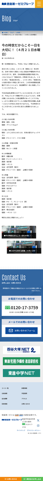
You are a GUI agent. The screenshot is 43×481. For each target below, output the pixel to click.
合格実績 (4, 393)
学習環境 (24, 393)
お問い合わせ (26, 404)
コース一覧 (5, 388)
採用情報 (4, 404)
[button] (21, 330)
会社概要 (4, 399)
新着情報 (24, 388)
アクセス (24, 399)
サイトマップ (21, 430)
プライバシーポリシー (34, 430)
